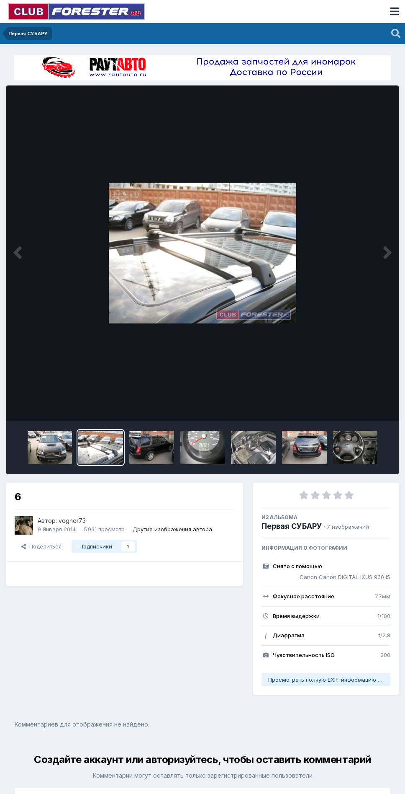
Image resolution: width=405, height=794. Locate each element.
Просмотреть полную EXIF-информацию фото (329, 679)
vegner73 (72, 520)
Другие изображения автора (172, 529)
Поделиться (41, 546)
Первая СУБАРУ (291, 526)
